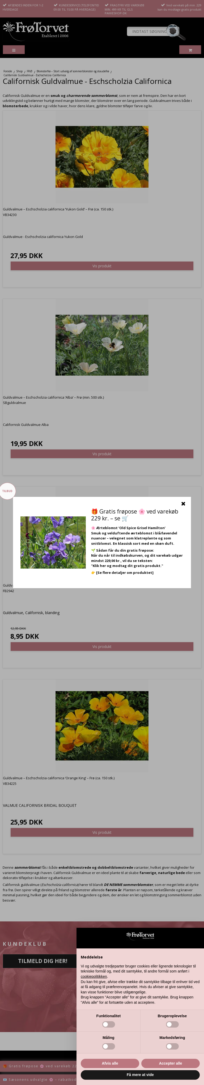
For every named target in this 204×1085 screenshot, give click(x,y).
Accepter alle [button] (170, 1063)
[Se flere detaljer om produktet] (125, 572)
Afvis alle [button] (110, 1063)
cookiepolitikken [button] (94, 976)
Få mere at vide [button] (140, 1075)
